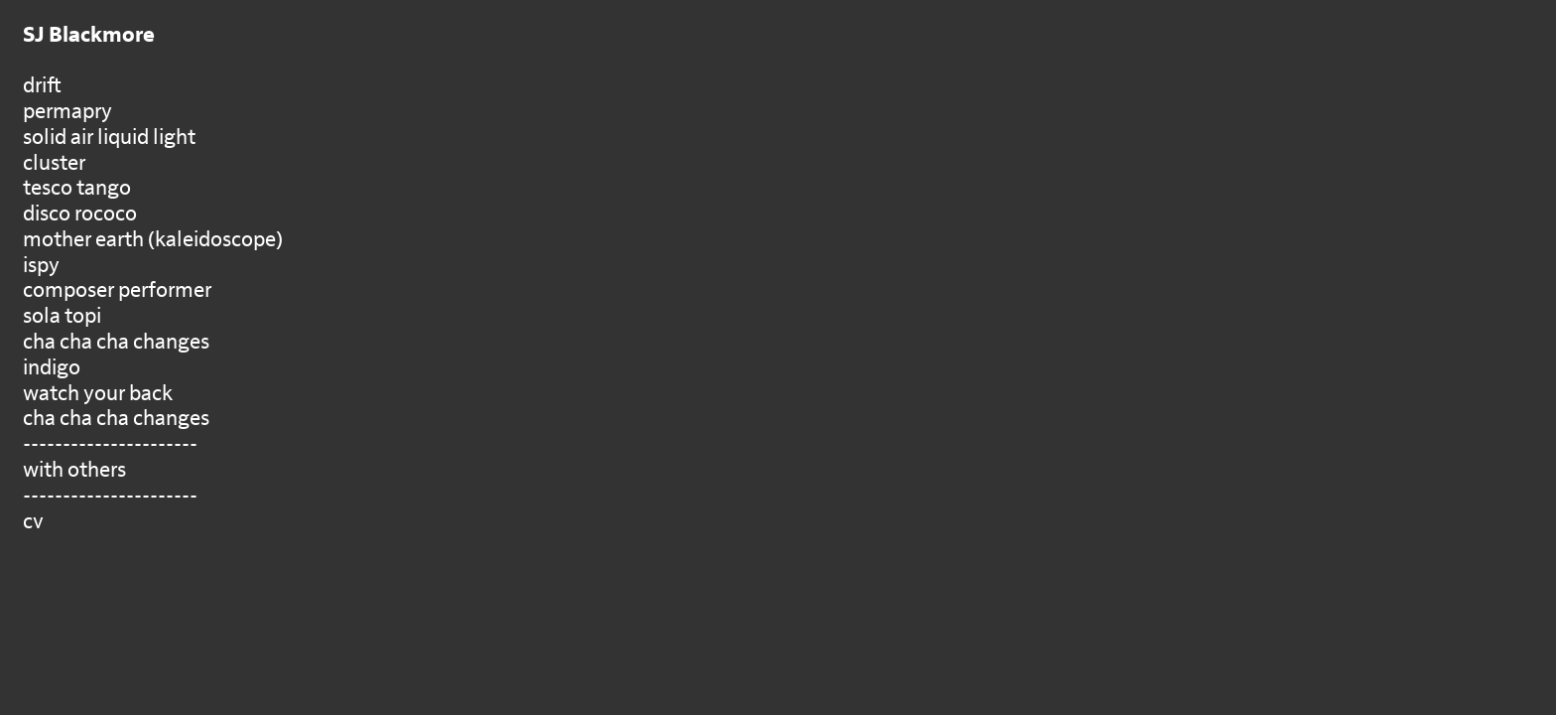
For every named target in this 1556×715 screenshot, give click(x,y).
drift (42, 85)
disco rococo (80, 214)
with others (74, 470)
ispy (41, 265)
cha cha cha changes (116, 342)
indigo (51, 368)
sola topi (62, 316)
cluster (54, 163)
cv (33, 521)
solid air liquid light (109, 137)
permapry (67, 111)
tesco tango (77, 188)
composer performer (117, 290)
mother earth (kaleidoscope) (153, 239)
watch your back (98, 393)
